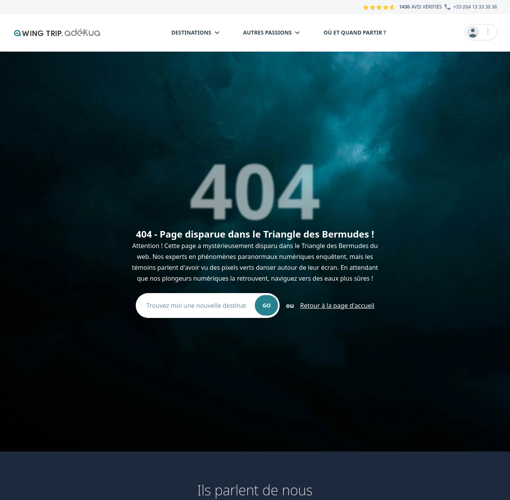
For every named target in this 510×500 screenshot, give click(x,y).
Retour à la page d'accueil (337, 305)
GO (267, 305)
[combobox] (199, 305)
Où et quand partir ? (354, 32)
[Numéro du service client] (469, 7)
